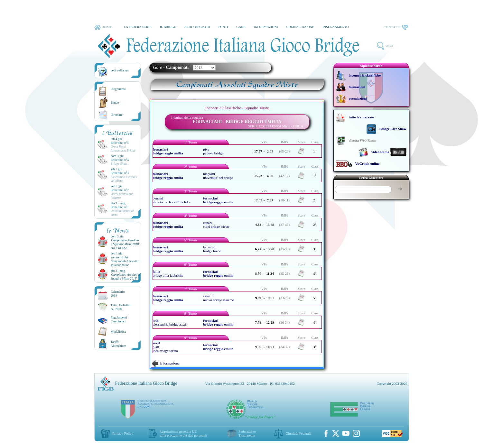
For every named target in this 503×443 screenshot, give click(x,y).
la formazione (166, 363)
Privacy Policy (122, 433)
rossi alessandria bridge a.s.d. (170, 322)
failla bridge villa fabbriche (168, 273)
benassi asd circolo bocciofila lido (171, 200)
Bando (115, 102)
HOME (103, 27)
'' (125, 244)
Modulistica (118, 331)
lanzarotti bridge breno (212, 249)
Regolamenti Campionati (119, 319)
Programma (118, 89)
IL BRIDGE (168, 27)
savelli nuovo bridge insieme (218, 298)
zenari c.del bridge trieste (216, 224)
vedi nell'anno (120, 70)
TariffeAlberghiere (118, 343)
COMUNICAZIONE (300, 27)
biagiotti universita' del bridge (218, 176)
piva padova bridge (213, 151)
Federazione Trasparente (247, 433)
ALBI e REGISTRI (197, 27)
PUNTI (223, 27)
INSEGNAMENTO (335, 27)
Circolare (117, 114)
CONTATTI (396, 27)
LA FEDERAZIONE (137, 27)
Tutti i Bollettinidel (121, 307)
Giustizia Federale (298, 433)
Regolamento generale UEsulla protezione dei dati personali (183, 433)
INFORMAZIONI (266, 27)
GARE (241, 27)
